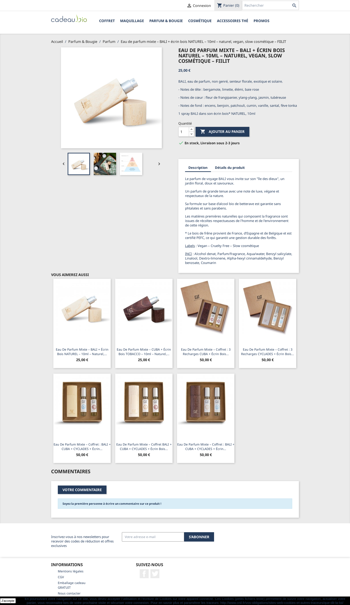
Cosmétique (200, 20)
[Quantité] (183, 132)
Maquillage (132, 20)
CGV (61, 577)
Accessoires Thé (232, 20)
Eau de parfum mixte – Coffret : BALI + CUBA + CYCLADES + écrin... (82, 446)
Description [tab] (198, 167)
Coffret (107, 20)
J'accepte (8, 601)
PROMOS (261, 20)
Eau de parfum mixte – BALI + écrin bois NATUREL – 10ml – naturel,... (82, 351)
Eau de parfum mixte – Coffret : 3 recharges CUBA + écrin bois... (206, 351)
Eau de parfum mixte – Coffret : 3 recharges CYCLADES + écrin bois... (267, 351)
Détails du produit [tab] (230, 167)
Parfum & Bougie (166, 20)
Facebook (144, 573)
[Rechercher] (270, 5)
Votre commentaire (82, 489)
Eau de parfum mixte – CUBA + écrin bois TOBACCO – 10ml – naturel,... (144, 351)
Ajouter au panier (222, 132)
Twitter (154, 573)
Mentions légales (70, 571)
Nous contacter (69, 593)
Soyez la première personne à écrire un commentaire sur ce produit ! (111, 504)
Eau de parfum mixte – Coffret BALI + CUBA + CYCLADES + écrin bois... (144, 446)
